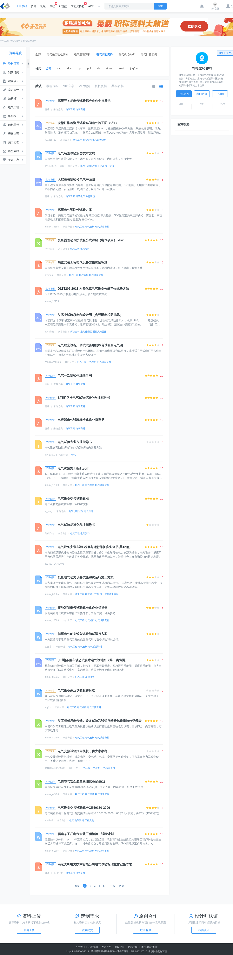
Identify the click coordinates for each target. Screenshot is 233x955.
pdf (89, 68)
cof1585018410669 (55, 768)
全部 (38, 54)
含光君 (48, 646)
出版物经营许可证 (157, 951)
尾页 (121, 885)
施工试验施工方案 (109, 594)
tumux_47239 (52, 794)
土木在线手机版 (149, 946)
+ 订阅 (220, 93)
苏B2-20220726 (139, 951)
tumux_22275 (52, 301)
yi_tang (48, 511)
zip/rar (109, 68)
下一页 (112, 885)
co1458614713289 (54, 166)
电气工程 (4, 40)
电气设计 (88, 511)
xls (98, 68)
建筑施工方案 (92, 594)
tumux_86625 (52, 677)
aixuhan (49, 275)
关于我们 (80, 946)
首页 (77, 885)
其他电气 (89, 677)
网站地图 (132, 946)
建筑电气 (80, 196)
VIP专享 (68, 86)
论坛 (43, 6)
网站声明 (106, 946)
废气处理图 (86, 331)
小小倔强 (49, 248)
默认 (38, 88)
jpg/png (134, 68)
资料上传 (29, 930)
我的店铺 (201, 93)
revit (121, 68)
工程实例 (89, 820)
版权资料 (101, 86)
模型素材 (13, 151)
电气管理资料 (82, 54)
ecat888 (49, 820)
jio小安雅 (49, 331)
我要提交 (87, 930)
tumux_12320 (52, 485)
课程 (52, 5)
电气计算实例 (149, 54)
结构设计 (13, 98)
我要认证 (203, 930)
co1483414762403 (54, 563)
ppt (79, 68)
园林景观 (13, 124)
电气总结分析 (126, 54)
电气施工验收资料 (57, 54)
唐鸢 (47, 109)
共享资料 (117, 86)
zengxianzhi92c (53, 362)
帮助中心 (119, 946)
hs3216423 (50, 139)
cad (59, 68)
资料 (33, 6)
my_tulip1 (50, 454)
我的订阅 (13, 72)
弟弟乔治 (49, 533)
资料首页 (13, 63)
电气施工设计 (97, 166)
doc (69, 68)
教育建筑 (90, 196)
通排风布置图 (100, 331)
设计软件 (78, 511)
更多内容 (13, 159)
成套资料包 (77, 5)
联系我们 (93, 946)
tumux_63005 (52, 594)
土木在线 (21, 6)
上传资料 (183, 93)
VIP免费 (84, 86)
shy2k (48, 707)
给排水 (12, 116)
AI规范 (63, 6)
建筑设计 (13, 81)
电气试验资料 (30, 40)
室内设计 (13, 89)
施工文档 (13, 142)
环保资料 (75, 331)
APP (91, 6)
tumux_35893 (52, 226)
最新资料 (52, 86)
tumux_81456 (52, 737)
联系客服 (145, 930)
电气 (73, 454)
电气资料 (16, 40)
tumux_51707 (52, 850)
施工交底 (109, 166)
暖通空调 (13, 133)
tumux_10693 (52, 620)
